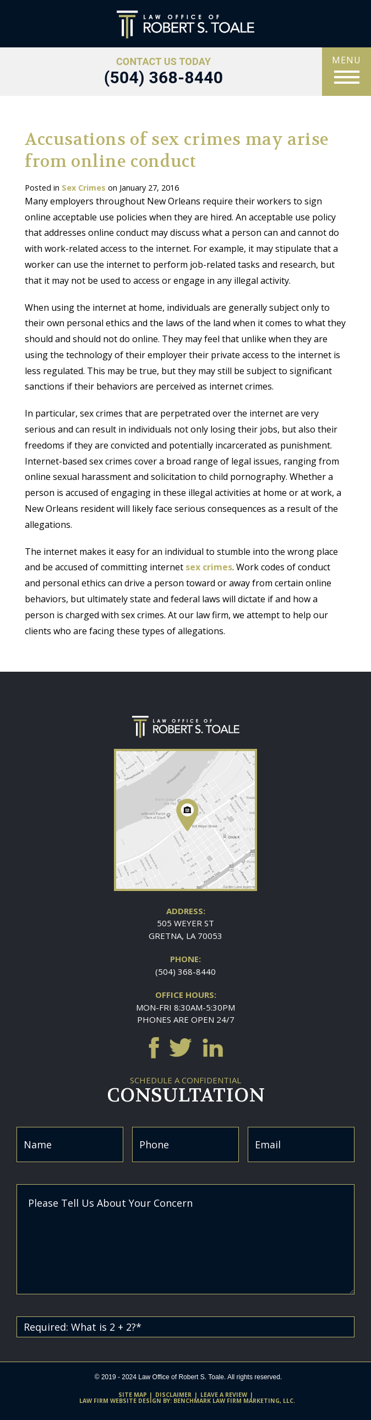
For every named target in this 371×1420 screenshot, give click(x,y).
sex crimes (209, 567)
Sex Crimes (84, 187)
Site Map (132, 1395)
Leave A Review (223, 1395)
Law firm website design (120, 1401)
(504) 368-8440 (185, 971)
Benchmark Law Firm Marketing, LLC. (234, 1401)
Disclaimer (173, 1395)
